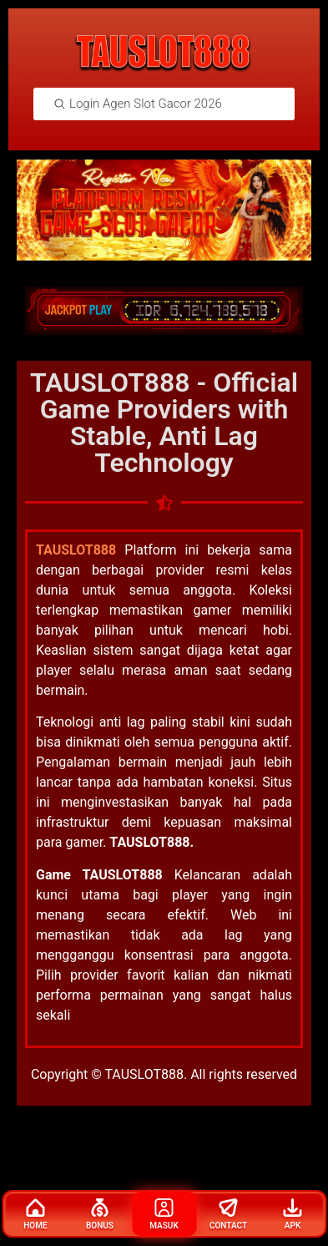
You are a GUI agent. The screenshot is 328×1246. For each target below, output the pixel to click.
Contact (228, 1214)
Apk (293, 1214)
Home (35, 1214)
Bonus (100, 1214)
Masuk (164, 1214)
